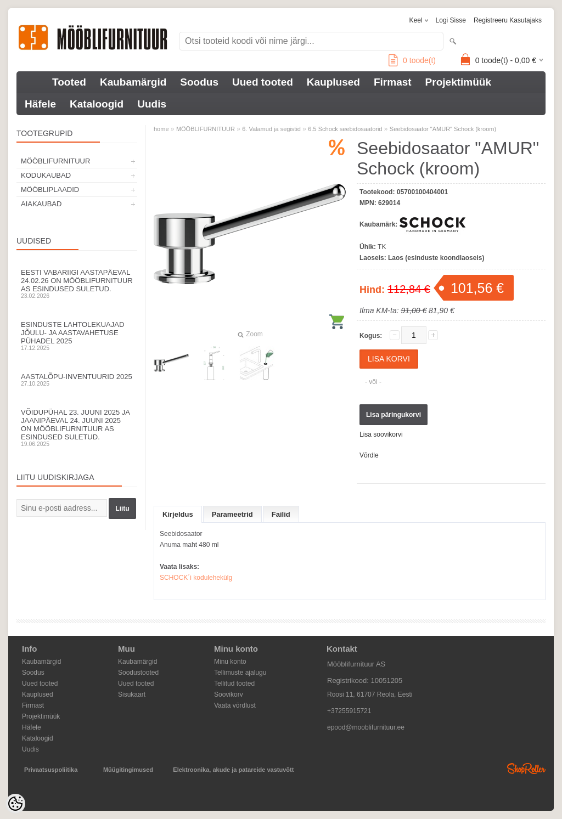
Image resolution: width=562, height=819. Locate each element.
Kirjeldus (177, 514)
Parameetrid (232, 514)
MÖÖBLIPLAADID (50, 189)
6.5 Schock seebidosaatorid (345, 129)
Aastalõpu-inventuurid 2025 (77, 379)
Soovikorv (228, 694)
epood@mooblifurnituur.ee (365, 727)
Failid (281, 514)
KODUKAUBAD (46, 175)
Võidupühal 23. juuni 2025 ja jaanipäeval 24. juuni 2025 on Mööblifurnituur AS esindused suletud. (77, 427)
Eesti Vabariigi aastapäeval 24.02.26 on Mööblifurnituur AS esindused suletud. (77, 283)
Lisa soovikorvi (381, 434)
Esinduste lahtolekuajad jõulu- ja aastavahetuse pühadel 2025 (77, 335)
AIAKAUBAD (41, 204)
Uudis (151, 104)
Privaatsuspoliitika (50, 769)
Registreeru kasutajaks (508, 20)
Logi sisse (451, 20)
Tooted (69, 82)
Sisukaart (131, 694)
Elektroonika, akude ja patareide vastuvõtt (233, 769)
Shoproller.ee (526, 768)
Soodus (199, 82)
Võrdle (369, 455)
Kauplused (333, 82)
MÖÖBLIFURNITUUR (55, 161)
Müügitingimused (128, 769)
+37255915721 (349, 711)
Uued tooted (262, 82)
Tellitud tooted (234, 683)
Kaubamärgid (133, 82)
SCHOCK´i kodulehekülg (196, 577)
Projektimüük (458, 82)
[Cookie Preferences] (15, 804)
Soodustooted (138, 672)
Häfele (40, 104)
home (161, 129)
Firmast (393, 82)
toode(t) (412, 60)
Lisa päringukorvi (393, 415)
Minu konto (230, 661)
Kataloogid (96, 104)
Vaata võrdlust (235, 705)
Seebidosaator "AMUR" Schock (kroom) (443, 129)
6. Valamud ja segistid (271, 129)
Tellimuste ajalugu (240, 672)
